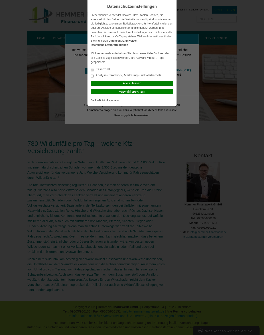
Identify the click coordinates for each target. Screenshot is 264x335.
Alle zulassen (132, 83)
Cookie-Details (99, 100)
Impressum (113, 100)
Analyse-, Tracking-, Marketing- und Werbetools (126, 75)
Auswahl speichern (132, 91)
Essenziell (100, 69)
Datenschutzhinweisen (123, 40)
